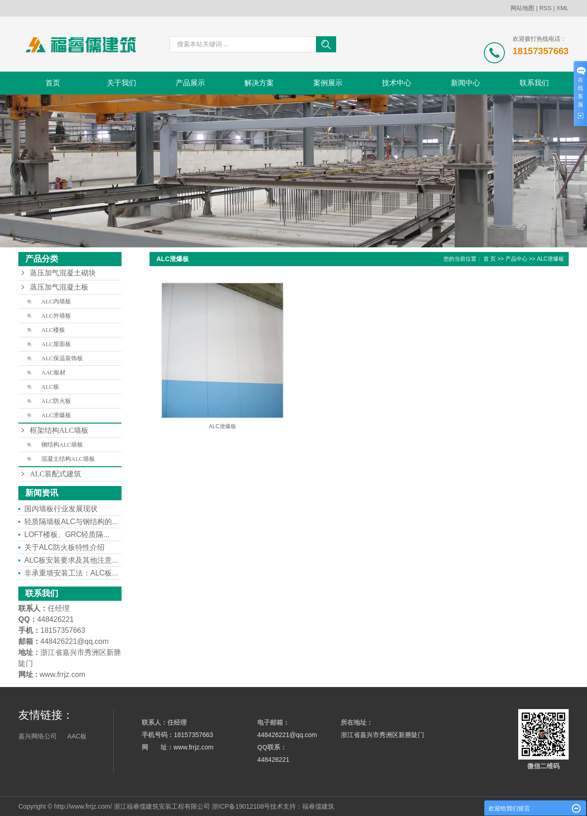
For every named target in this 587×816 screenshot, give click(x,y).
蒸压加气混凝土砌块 (63, 273)
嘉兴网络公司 (37, 736)
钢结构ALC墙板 (62, 444)
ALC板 (50, 386)
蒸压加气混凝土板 (59, 287)
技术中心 (396, 83)
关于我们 (121, 83)
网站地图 (522, 8)
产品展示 (190, 83)
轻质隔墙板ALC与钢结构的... (71, 521)
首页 (52, 83)
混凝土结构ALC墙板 (68, 458)
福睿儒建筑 (318, 806)
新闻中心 (465, 83)
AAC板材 (53, 372)
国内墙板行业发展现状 (61, 509)
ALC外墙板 (56, 315)
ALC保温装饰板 (62, 358)
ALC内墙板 (56, 301)
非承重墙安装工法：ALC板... (71, 573)
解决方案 (259, 83)
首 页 (489, 259)
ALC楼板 (53, 329)
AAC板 (77, 736)
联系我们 (534, 83)
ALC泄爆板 (56, 415)
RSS (545, 8)
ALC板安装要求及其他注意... (71, 560)
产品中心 (516, 259)
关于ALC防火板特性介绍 (64, 547)
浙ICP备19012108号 (241, 806)
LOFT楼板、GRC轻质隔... (67, 534)
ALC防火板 (56, 400)
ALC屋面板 (56, 344)
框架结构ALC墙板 (59, 430)
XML (562, 8)
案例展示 (328, 83)
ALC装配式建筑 (55, 474)
